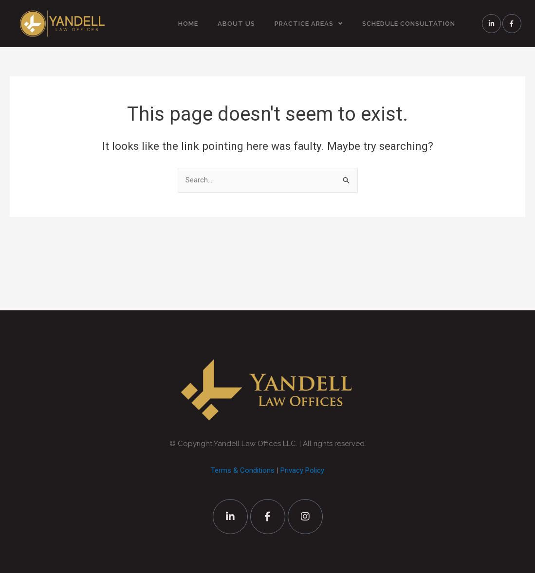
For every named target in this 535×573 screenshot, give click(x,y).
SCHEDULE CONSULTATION (408, 23)
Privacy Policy (302, 470)
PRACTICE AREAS (309, 24)
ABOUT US (236, 23)
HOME (188, 23)
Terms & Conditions (243, 470)
